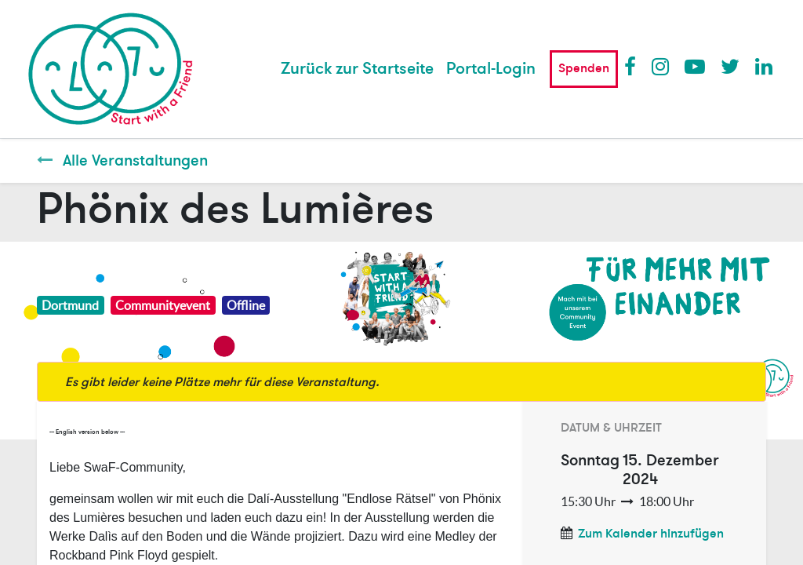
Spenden (583, 68)
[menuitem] (357, 69)
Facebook (633, 66)
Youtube (694, 66)
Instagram (661, 66)
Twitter (730, 66)
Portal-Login (491, 68)
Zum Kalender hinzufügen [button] (651, 533)
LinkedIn (764, 66)
